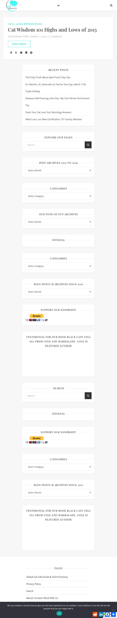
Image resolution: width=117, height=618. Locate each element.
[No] (113, 609)
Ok (59, 613)
